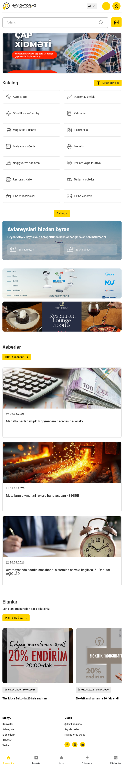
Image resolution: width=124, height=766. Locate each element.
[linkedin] (82, 744)
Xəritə (5, 745)
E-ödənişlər (8, 734)
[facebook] (67, 744)
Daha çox (62, 213)
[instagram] (75, 744)
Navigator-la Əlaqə (74, 734)
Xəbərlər (6, 740)
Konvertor (7, 724)
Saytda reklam (72, 729)
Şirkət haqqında (73, 724)
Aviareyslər (8, 729)
